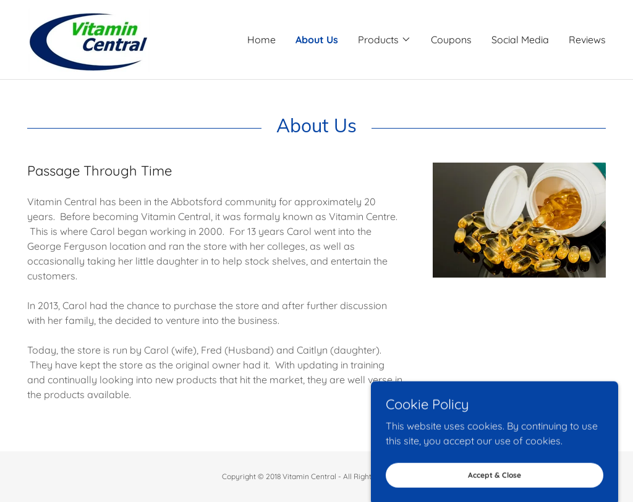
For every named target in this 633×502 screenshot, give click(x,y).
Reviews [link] (587, 39)
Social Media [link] (520, 39)
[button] (384, 39)
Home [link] (261, 39)
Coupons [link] (451, 39)
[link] (88, 38)
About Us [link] (316, 39)
